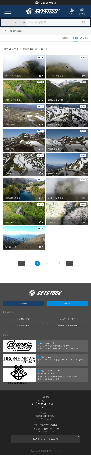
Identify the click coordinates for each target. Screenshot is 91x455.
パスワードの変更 (67, 319)
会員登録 (82, 11)
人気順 (84, 38)
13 (59, 263)
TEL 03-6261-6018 (45, 425)
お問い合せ (67, 303)
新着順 (75, 38)
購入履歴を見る (23, 326)
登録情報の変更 (23, 319)
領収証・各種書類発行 (67, 326)
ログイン (72, 11)
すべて (14, 22)
